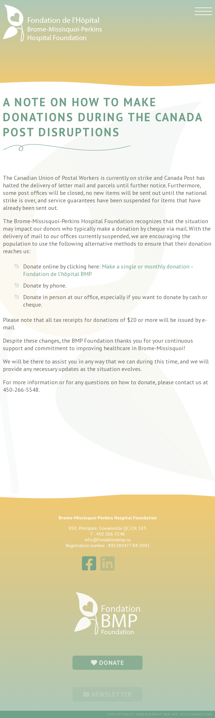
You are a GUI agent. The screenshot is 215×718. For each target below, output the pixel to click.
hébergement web (153, 714)
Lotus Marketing (195, 714)
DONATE (107, 663)
